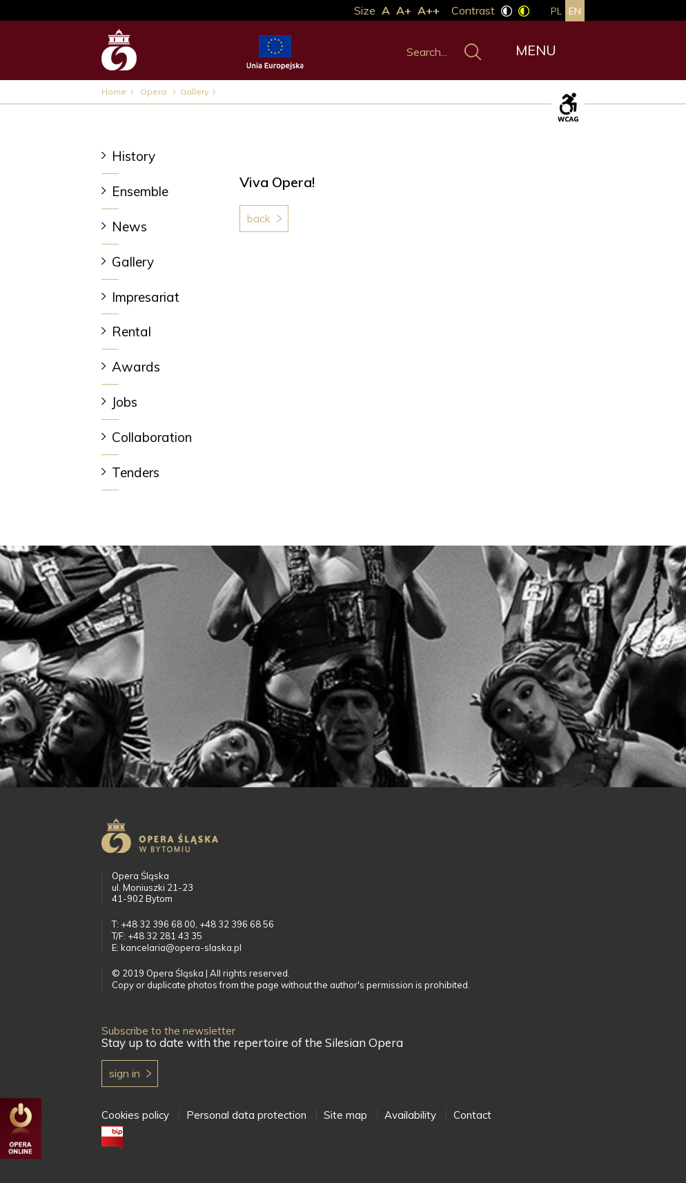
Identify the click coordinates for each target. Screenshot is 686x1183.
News (129, 226)
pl (556, 11)
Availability (410, 1115)
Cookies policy (135, 1115)
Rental (131, 331)
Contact (472, 1115)
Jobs (124, 402)
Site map (345, 1115)
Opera (154, 91)
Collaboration (152, 437)
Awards (136, 366)
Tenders (135, 472)
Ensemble (140, 191)
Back (259, 218)
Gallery (194, 91)
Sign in (124, 1073)
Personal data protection (246, 1115)
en (575, 11)
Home (113, 91)
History (133, 156)
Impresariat (145, 297)
